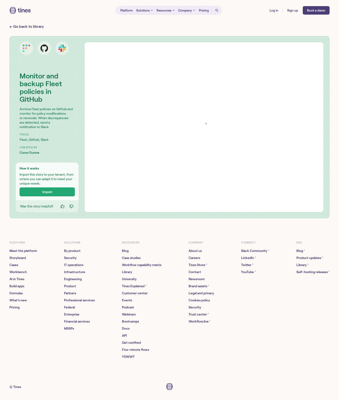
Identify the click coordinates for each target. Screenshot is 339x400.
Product (70, 286)
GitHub (34, 139)
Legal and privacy (201, 293)
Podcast (128, 307)
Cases (13, 265)
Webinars (129, 314)
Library (127, 272)
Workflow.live (199, 321)
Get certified (131, 342)
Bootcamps (130, 321)
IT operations (73, 265)
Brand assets (199, 286)
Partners (70, 293)
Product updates (309, 258)
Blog (125, 251)
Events (127, 300)
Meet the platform (23, 251)
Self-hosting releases (313, 272)
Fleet (23, 139)
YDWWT (128, 357)
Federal (69, 307)
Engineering (73, 279)
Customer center (135, 293)
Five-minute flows (135, 350)
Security (70, 258)
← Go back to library (26, 26)
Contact (195, 272)
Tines (17, 387)
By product (72, 251)
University (129, 279)
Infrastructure (74, 272)
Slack (45, 139)
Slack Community (255, 251)
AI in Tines (16, 279)
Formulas (16, 293)
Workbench (18, 272)
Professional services (79, 300)
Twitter (247, 265)
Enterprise (71, 314)
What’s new (18, 300)
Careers (194, 258)
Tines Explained (134, 286)
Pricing (14, 307)
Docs (125, 328)
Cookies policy (199, 300)
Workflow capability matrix (141, 265)
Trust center (199, 314)
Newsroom (197, 279)
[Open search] (217, 10)
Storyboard (17, 258)
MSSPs (69, 328)
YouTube (248, 272)
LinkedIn (248, 258)
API (124, 335)
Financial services (77, 321)
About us (195, 251)
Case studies (131, 258)
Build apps (16, 286)
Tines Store (198, 265)
